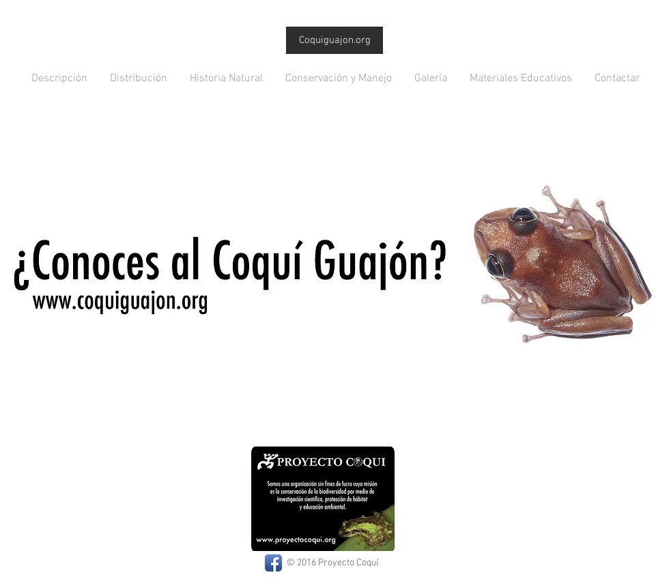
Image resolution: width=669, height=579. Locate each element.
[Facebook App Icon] (273, 562)
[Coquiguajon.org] (334, 40)
